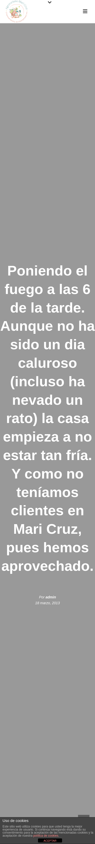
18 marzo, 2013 (47, 603)
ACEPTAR (50, 840)
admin (51, 597)
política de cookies (45, 835)
